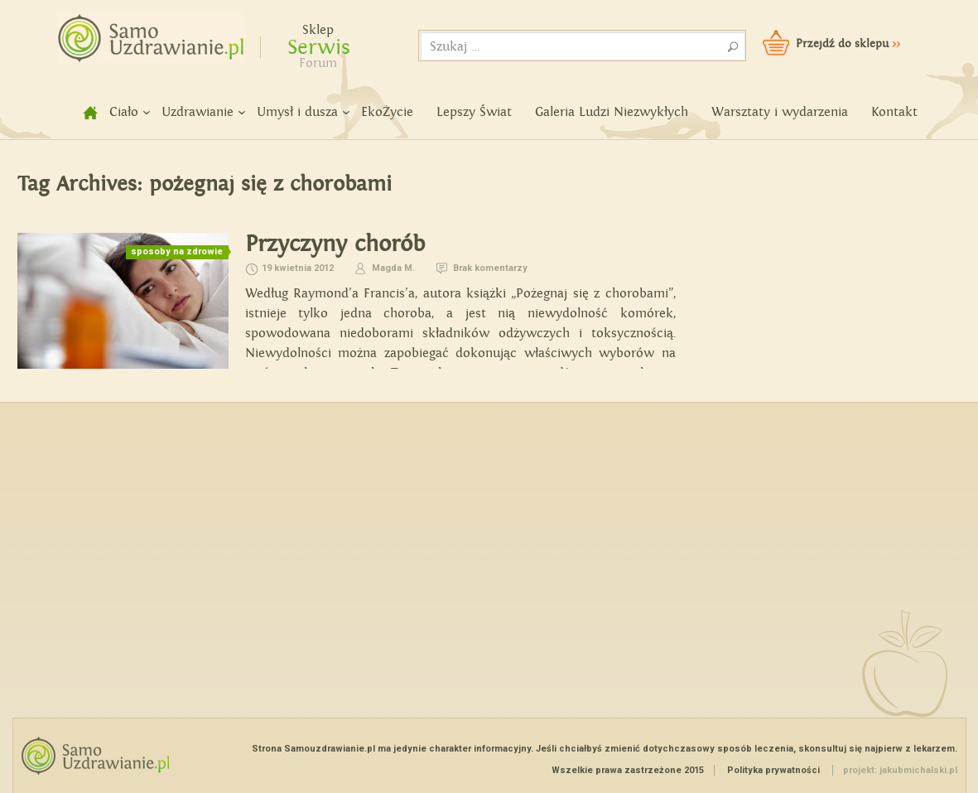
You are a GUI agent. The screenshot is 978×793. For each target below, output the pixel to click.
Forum (318, 63)
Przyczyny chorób (335, 244)
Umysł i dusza (297, 112)
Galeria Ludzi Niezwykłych (611, 112)
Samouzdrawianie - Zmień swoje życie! (145, 33)
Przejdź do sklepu (848, 44)
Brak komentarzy (490, 268)
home (81, 112)
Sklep (318, 30)
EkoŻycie (387, 112)
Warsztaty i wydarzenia (779, 112)
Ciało (123, 112)
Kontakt (894, 112)
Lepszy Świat (474, 112)
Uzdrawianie (197, 112)
